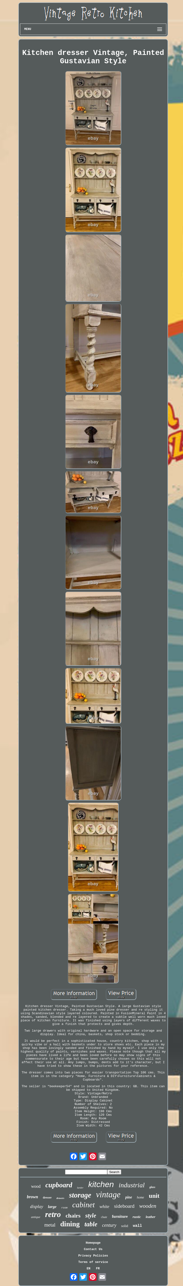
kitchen (101, 1184)
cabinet (83, 1204)
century (109, 1225)
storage (80, 1195)
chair (104, 1217)
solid (124, 1226)
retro (53, 1214)
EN (89, 1268)
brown (32, 1196)
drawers (60, 1198)
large (52, 1206)
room (64, 1207)
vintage (108, 1194)
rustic (136, 1217)
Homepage (93, 1243)
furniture (120, 1216)
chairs (73, 1216)
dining (70, 1224)
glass (152, 1187)
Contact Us (93, 1249)
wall (137, 1226)
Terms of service (93, 1262)
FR (98, 1268)
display (36, 1206)
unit (154, 1195)
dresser (47, 1197)
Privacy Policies (93, 1255)
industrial (132, 1185)
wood (36, 1186)
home (140, 1197)
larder (80, 1187)
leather (150, 1217)
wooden (147, 1206)
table (90, 1224)
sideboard (124, 1206)
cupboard (58, 1185)
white (104, 1206)
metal (50, 1225)
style (90, 1215)
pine (128, 1197)
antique (35, 1217)
